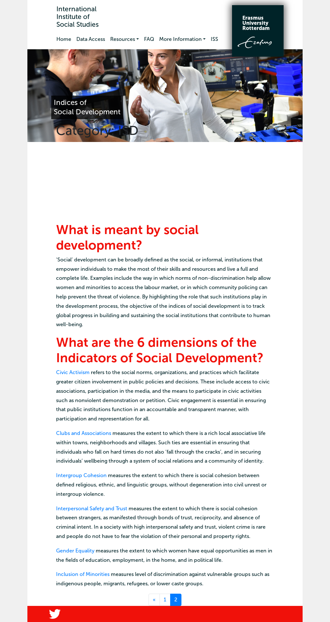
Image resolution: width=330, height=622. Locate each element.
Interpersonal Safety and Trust (91, 508)
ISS (214, 39)
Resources (122, 39)
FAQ (149, 39)
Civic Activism (73, 372)
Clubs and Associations (83, 433)
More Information (180, 39)
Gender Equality (75, 551)
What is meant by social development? (127, 237)
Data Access (90, 39)
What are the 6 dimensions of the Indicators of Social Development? (159, 350)
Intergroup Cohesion (81, 475)
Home (63, 39)
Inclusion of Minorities (83, 574)
